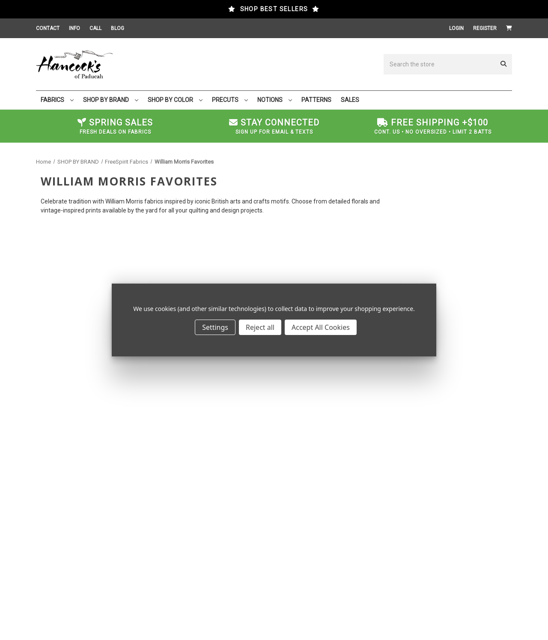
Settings (215, 327)
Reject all (260, 327)
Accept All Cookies (321, 327)
